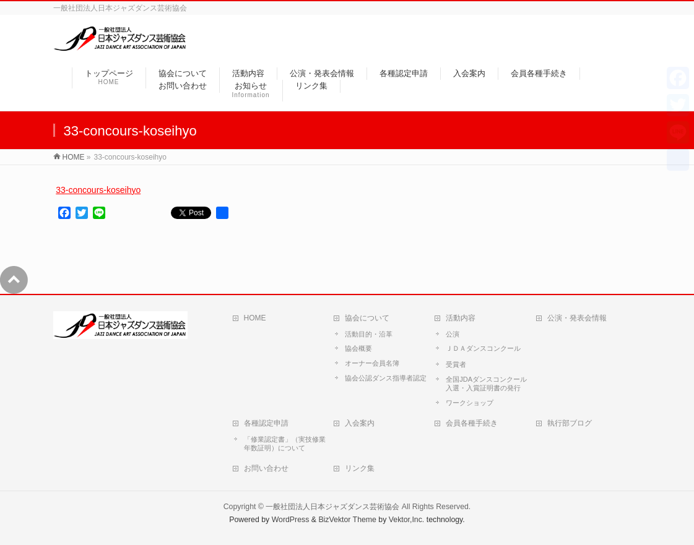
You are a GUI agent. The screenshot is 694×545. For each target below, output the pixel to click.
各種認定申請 (266, 423)
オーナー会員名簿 (372, 363)
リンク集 (360, 468)
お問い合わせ (266, 468)
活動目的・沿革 (369, 334)
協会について (367, 318)
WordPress (291, 519)
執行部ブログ (569, 423)
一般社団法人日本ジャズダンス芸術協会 (332, 506)
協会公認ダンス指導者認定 (386, 378)
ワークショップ (469, 402)
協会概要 (358, 348)
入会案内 (360, 423)
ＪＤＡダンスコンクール (483, 348)
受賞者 (456, 364)
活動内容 (460, 318)
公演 (452, 334)
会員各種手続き (472, 423)
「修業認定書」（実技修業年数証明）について (285, 444)
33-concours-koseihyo (98, 190)
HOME (255, 318)
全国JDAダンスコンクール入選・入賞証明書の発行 (486, 383)
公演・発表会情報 (577, 318)
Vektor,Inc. (407, 519)
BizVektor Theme (347, 519)
